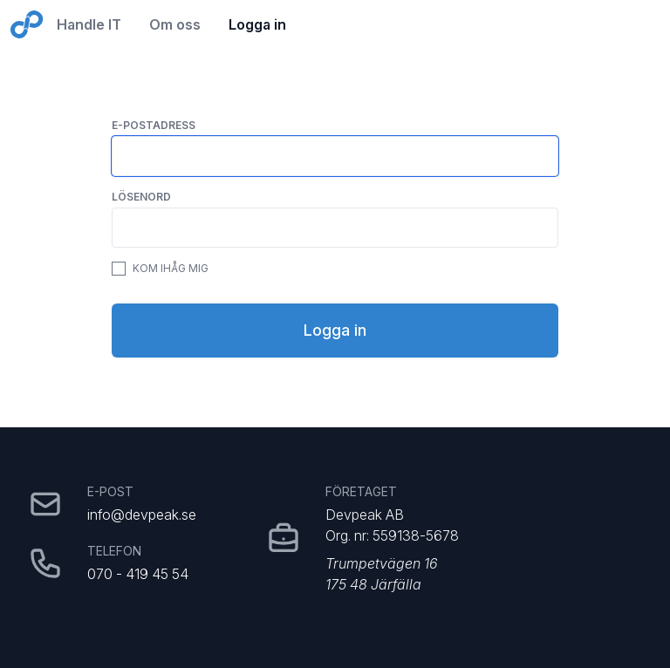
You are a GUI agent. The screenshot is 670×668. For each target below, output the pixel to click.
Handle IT (89, 24)
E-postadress (153, 125)
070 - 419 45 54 (137, 574)
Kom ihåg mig (171, 268)
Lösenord (141, 196)
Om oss (175, 24)
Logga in (257, 24)
